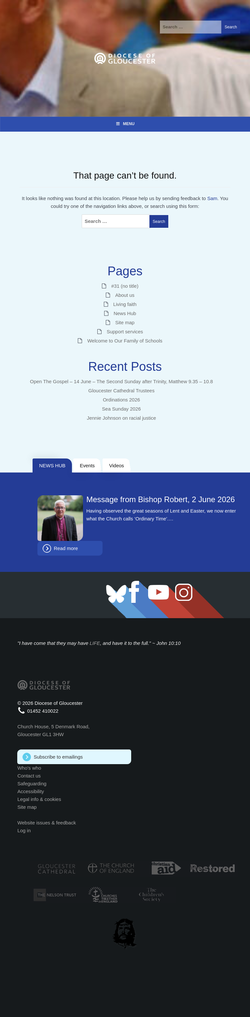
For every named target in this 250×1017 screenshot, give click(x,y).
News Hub (125, 313)
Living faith (125, 304)
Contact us (29, 775)
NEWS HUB (52, 465)
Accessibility (30, 791)
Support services (125, 331)
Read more (66, 548)
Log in (24, 830)
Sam (212, 198)
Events (87, 465)
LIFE (95, 643)
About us (124, 295)
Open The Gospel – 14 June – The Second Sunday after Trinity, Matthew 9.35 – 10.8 (121, 381)
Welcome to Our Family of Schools (124, 340)
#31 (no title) (124, 286)
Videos (116, 465)
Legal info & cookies (39, 799)
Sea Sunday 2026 (121, 409)
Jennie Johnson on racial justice (121, 418)
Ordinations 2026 (121, 399)
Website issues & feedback (46, 822)
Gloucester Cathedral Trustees (121, 390)
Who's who (29, 768)
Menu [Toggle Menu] (125, 124)
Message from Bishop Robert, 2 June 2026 (160, 499)
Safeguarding (31, 783)
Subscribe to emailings (58, 757)
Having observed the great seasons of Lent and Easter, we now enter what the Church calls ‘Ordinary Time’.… (161, 514)
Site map (124, 322)
